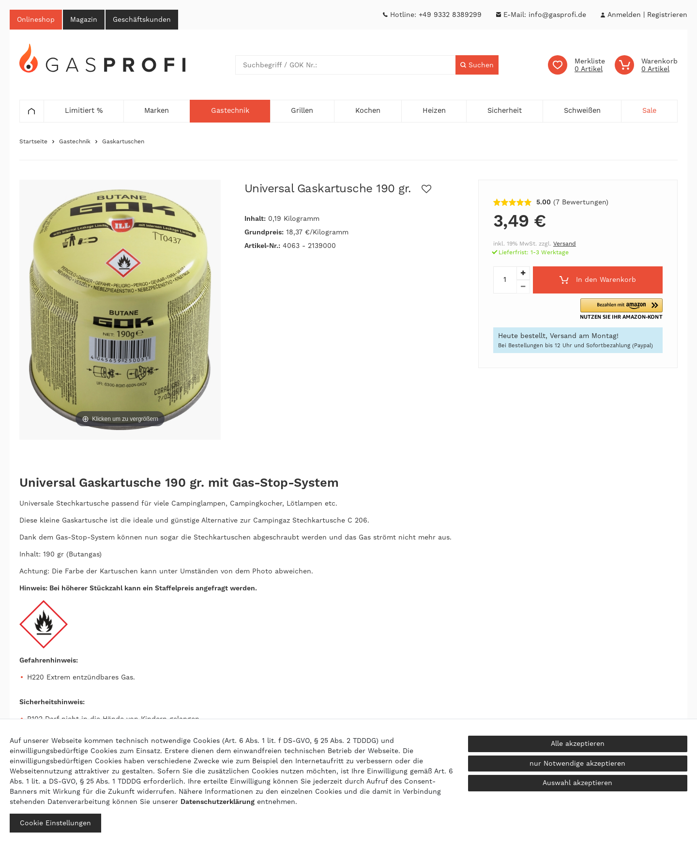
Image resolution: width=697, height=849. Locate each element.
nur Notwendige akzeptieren (577, 763)
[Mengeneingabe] (504, 279)
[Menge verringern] (523, 286)
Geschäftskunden (142, 19)
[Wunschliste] (576, 65)
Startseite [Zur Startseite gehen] (33, 141)
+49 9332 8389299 (450, 14)
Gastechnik (75, 141)
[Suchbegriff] (345, 65)
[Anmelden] (624, 15)
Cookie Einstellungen (55, 823)
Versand (564, 243)
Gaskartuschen (123, 141)
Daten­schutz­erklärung (218, 801)
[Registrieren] (667, 15)
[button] (621, 309)
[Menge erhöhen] (523, 273)
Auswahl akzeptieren (577, 783)
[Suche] (477, 65)
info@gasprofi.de (557, 14)
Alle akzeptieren (578, 743)
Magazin (83, 19)
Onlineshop (36, 19)
